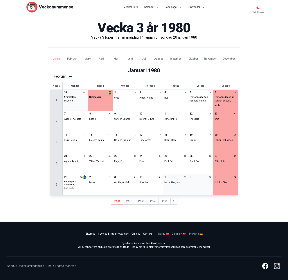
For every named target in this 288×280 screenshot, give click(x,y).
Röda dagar (173, 7)
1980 (117, 201)
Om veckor (196, 7)
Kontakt (147, 234)
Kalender (151, 7)
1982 (141, 201)
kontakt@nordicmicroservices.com (166, 247)
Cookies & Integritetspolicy (113, 234)
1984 (165, 201)
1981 (129, 201)
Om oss (136, 234)
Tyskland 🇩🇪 (196, 234)
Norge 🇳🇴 (163, 234)
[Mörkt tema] (258, 7)
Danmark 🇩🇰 (179, 234)
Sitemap (90, 234)
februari (63, 76)
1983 (153, 201)
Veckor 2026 (131, 7)
